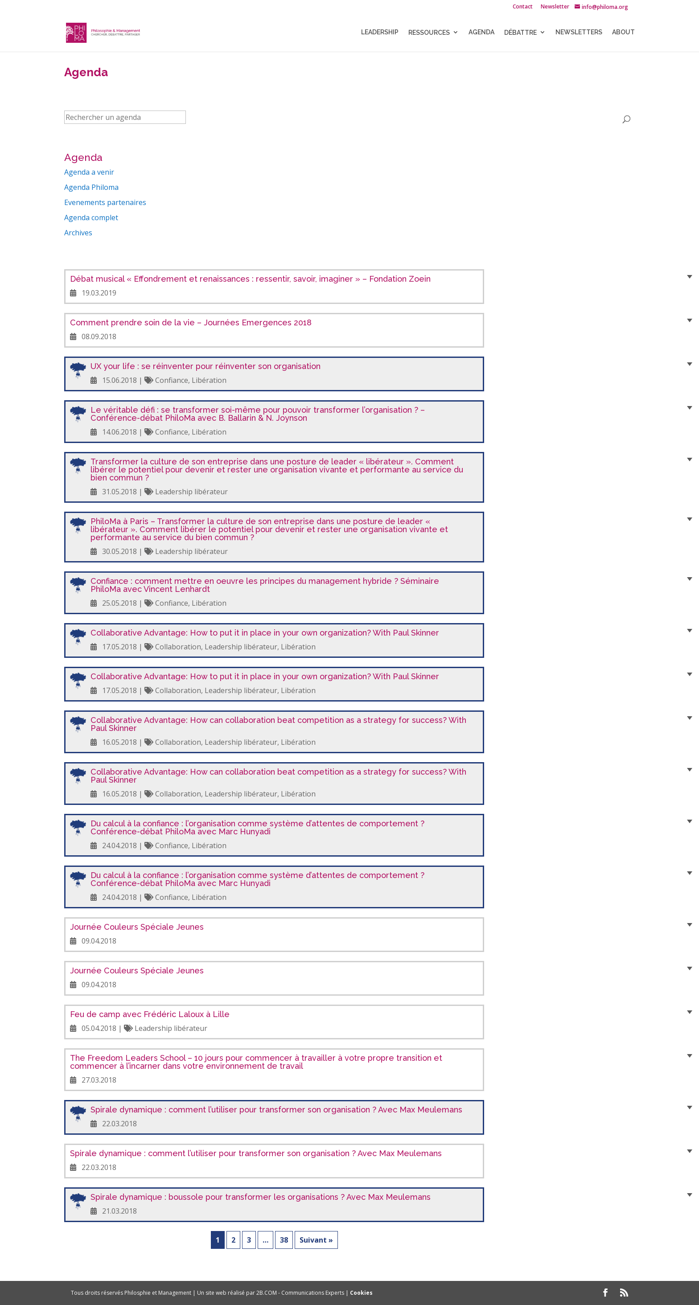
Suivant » (316, 1240)
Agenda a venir (89, 172)
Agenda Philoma (91, 187)
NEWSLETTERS (578, 33)
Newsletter (555, 7)
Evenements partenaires (105, 202)
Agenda (481, 33)
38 (284, 1240)
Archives (78, 233)
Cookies (361, 1293)
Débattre (520, 33)
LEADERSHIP (380, 33)
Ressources (429, 33)
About (623, 33)
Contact (523, 7)
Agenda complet (91, 217)
